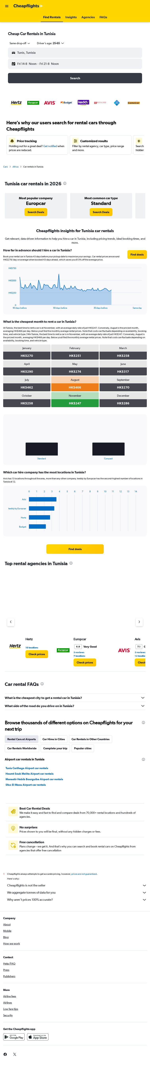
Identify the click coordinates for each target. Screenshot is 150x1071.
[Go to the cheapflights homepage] (28, 6)
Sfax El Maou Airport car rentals (26, 784)
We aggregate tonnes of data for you (77, 892)
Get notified (50, 146)
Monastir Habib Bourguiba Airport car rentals (34, 779)
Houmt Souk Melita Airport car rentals (29, 773)
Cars (5, 166)
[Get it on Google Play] (14, 1036)
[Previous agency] (10, 622)
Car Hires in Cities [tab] (54, 739)
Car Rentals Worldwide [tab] (22, 748)
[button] (6, 6)
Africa (15, 166)
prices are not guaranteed (84, 874)
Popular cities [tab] (82, 748)
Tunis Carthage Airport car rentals (27, 768)
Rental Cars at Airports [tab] (21, 739)
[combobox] (20, 43)
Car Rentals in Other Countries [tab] (90, 739)
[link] (35, 212)
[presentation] (65, 183)
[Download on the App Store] (37, 1036)
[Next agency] (139, 622)
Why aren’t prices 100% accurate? (77, 899)
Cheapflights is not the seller (77, 885)
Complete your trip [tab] (55, 748)
